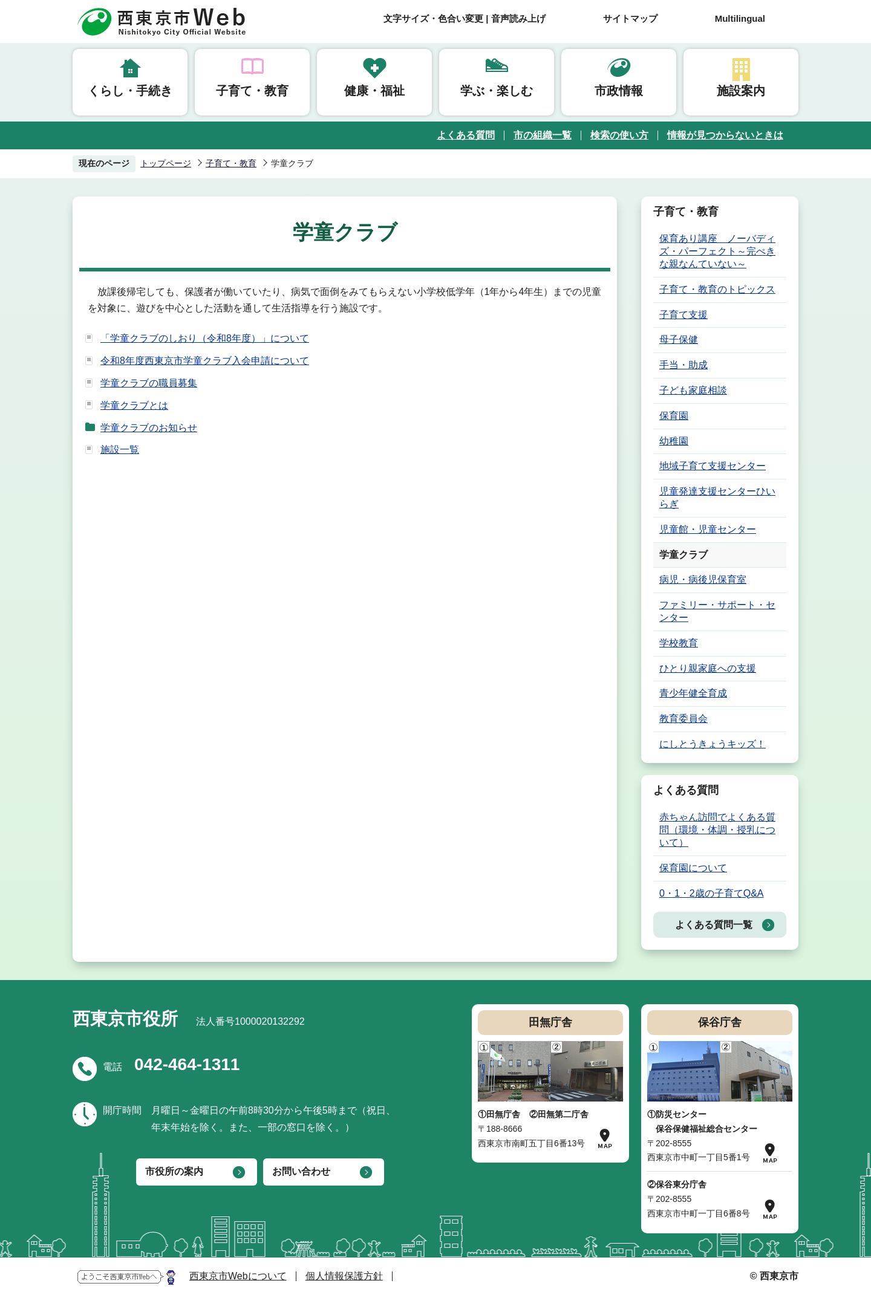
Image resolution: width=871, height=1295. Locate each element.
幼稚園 (673, 441)
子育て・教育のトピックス (717, 289)
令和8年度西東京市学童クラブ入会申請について (204, 360)
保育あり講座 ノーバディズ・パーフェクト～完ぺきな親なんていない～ (717, 251)
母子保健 (678, 339)
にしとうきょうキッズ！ (712, 744)
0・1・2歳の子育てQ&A (711, 893)
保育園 (673, 416)
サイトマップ (630, 18)
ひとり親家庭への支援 (707, 668)
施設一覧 (119, 449)
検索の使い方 (619, 135)
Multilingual (740, 18)
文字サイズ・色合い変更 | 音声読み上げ (464, 18)
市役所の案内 (174, 1171)
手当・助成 (683, 365)
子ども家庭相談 (693, 390)
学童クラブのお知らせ (148, 428)
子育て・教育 (252, 90)
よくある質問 (466, 135)
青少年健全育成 (693, 693)
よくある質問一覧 (713, 925)
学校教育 (678, 643)
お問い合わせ (301, 1171)
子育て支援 (683, 315)
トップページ (165, 163)
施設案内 (741, 90)
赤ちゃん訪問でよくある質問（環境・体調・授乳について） (717, 830)
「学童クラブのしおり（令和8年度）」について (204, 338)
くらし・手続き (130, 90)
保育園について (693, 868)
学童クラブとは (134, 405)
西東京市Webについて (238, 1276)
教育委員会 (683, 718)
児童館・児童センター (707, 529)
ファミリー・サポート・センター (717, 611)
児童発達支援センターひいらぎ (717, 497)
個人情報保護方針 (344, 1276)
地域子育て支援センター (712, 466)
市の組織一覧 (543, 135)
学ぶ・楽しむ (496, 90)
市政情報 (619, 90)
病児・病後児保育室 (702, 579)
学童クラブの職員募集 (148, 383)
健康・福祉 (374, 90)
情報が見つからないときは (725, 135)
